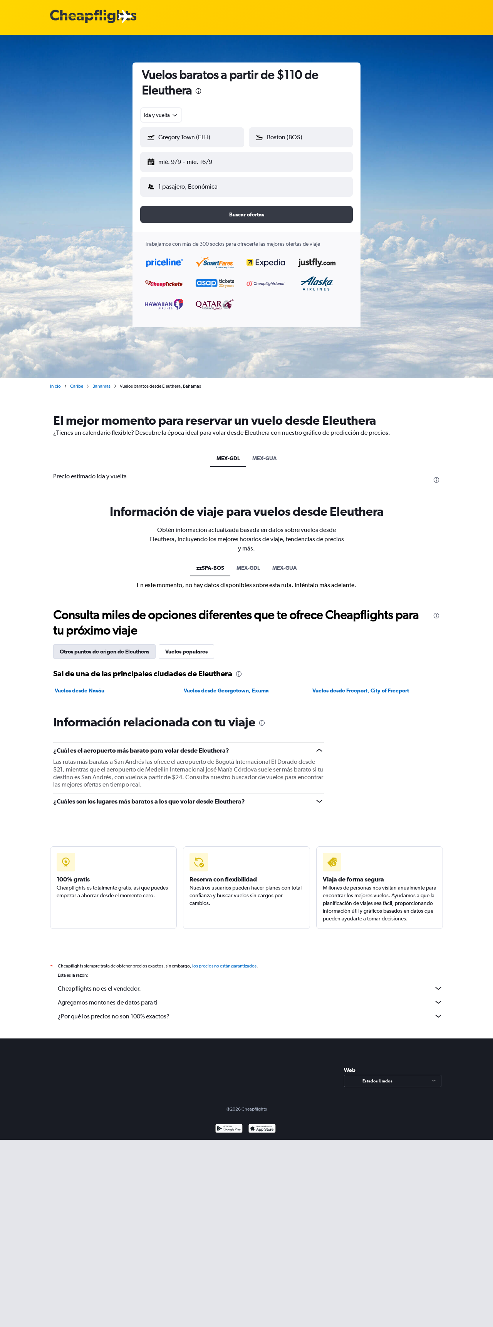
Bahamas (101, 380)
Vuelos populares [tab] (186, 645)
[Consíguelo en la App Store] (262, 1123)
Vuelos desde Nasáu (79, 684)
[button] (188, 160)
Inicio (55, 380)
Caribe (76, 380)
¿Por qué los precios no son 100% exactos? (250, 1010)
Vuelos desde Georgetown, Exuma (226, 684)
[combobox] (161, 115)
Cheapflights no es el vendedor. (250, 982)
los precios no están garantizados (224, 959)
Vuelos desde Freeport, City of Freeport (360, 684)
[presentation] (198, 91)
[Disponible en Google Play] (229, 1123)
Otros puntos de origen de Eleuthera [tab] (104, 645)
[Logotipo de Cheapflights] (93, 16)
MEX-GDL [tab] (228, 452)
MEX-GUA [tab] (264, 452)
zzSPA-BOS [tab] (210, 562)
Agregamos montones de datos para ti (250, 996)
